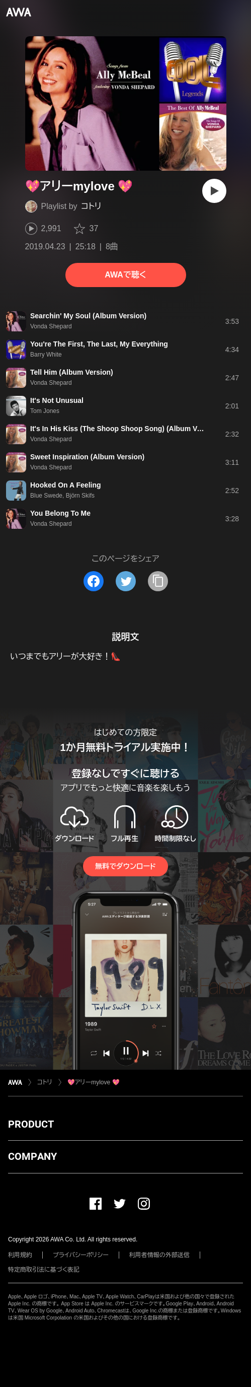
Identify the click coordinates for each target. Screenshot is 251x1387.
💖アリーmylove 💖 (93, 1082)
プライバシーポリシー (81, 1255)
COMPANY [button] (32, 1156)
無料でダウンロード (125, 866)
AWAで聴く (125, 274)
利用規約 (20, 1255)
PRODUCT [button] (31, 1124)
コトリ (91, 206)
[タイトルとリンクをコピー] (158, 581)
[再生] (214, 191)
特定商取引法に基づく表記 (43, 1269)
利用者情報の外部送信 (159, 1255)
